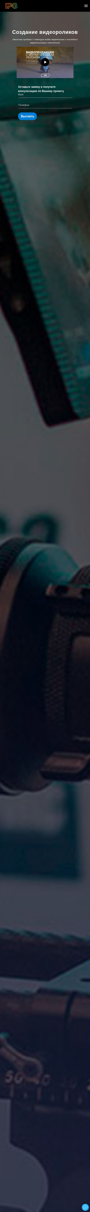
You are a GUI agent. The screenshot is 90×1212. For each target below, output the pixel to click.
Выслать (27, 116)
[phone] (45, 105)
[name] (45, 94)
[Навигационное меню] (86, 6)
